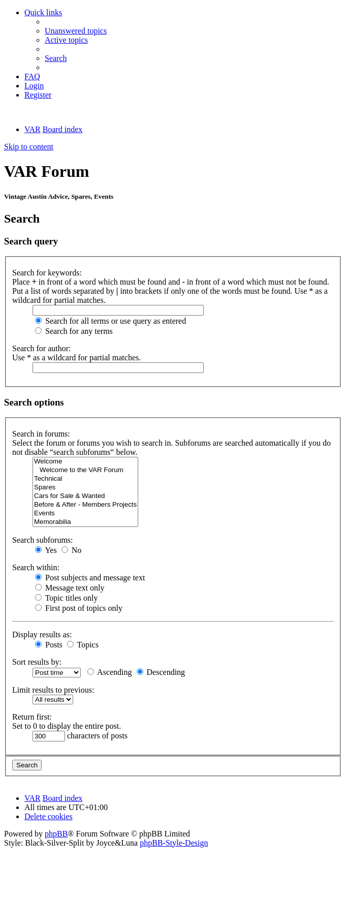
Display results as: (42, 634)
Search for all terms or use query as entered (110, 321)
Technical (85, 479)
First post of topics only (78, 608)
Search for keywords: (47, 272)
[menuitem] (76, 30)
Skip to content (28, 146)
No (71, 550)
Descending (161, 672)
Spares (85, 487)
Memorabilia (85, 522)
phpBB (56, 833)
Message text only (69, 587)
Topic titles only (66, 598)
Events (85, 513)
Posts (48, 644)
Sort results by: (36, 662)
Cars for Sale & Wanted (85, 496)
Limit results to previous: (53, 690)
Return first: (32, 716)
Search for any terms (74, 331)
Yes (46, 550)
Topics (83, 644)
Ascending (109, 672)
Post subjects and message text (90, 577)
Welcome (85, 461)
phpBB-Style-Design (174, 843)
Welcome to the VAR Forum (85, 470)
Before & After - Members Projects (85, 505)
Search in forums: (41, 433)
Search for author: (41, 348)
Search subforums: (42, 540)
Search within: (35, 567)
